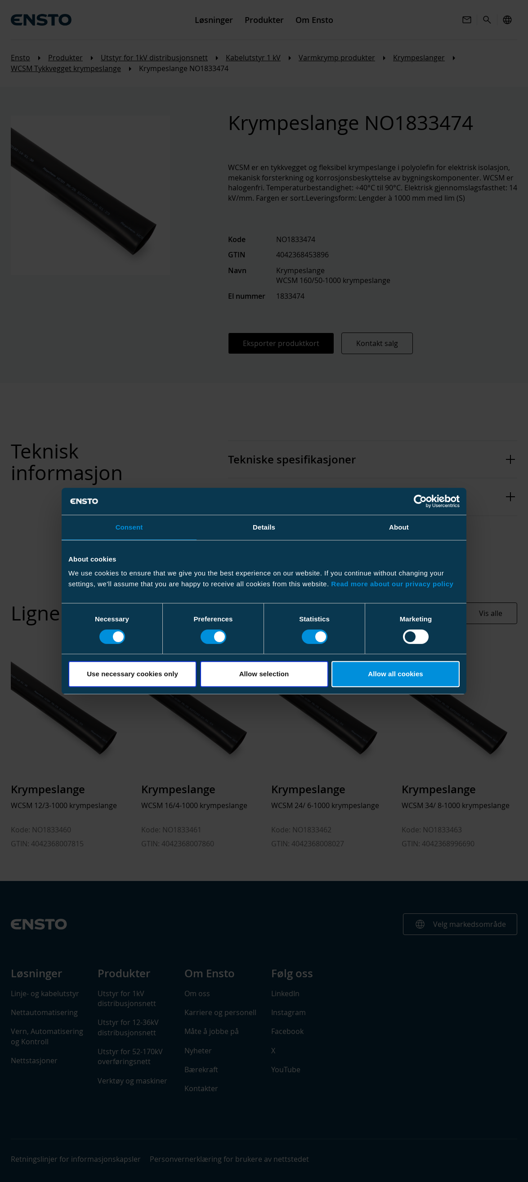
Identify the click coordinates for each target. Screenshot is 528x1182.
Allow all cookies (395, 674)
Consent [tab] (129, 527)
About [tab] (399, 527)
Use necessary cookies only (132, 674)
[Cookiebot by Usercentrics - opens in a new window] (420, 501)
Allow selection (264, 674)
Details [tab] (264, 527)
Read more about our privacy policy (392, 584)
